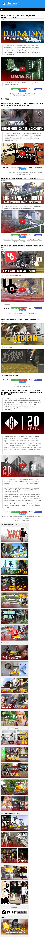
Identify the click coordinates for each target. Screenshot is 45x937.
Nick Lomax (38, 516)
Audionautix (7, 304)
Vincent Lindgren (28, 516)
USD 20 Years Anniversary (15, 516)
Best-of (33, 94)
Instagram (24, 89)
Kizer (40, 240)
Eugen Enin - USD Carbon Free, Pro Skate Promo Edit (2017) (20, 16)
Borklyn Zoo (15, 240)
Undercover (34, 240)
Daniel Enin (16, 172)
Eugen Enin (7, 49)
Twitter (23, 90)
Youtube (20, 82)
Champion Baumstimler (25, 518)
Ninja (40, 172)
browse (15, 907)
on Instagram (9, 375)
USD (27, 94)
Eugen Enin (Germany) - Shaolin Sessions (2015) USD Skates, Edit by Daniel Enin (22, 104)
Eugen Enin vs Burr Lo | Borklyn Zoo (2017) (20, 178)
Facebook (38, 89)
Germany (22, 94)
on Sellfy (15, 490)
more (15, 524)
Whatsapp (15, 89)
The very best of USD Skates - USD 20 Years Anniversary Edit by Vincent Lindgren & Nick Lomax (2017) (21, 392)
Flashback (34, 172)
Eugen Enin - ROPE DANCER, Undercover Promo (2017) (22, 246)
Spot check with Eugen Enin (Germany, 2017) (21, 319)
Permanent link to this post (23, 95)
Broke (6, 490)
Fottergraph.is (13, 84)
